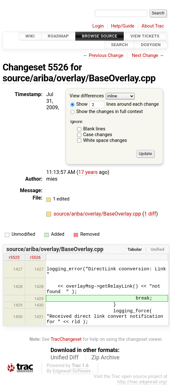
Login (98, 26)
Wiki (30, 36)
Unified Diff (64, 357)
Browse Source (99, 36)
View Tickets (144, 36)
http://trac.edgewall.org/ (142, 382)
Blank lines (94, 129)
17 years (88, 172)
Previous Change (106, 55)
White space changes (105, 140)
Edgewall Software (72, 371)
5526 (58, 67)
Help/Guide (122, 26)
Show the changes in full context (106, 111)
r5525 (14, 257)
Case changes (97, 134)
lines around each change (124, 104)
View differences (87, 96)
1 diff (150, 214)
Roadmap (58, 36)
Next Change (145, 55)
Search (119, 45)
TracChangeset (66, 339)
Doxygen (151, 45)
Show (79, 104)
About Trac (153, 26)
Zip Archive (106, 357)
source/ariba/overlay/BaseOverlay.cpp (79, 78)
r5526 (35, 257)
